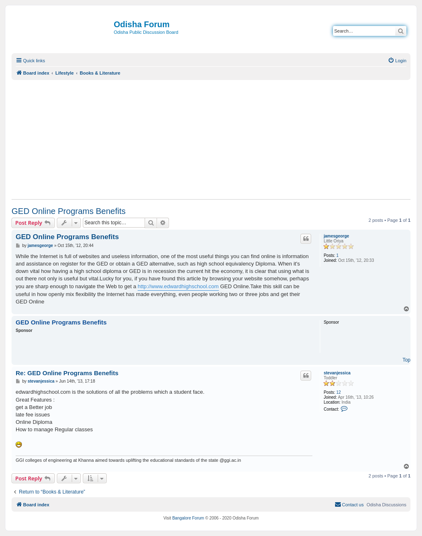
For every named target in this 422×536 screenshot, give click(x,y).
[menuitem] (397, 61)
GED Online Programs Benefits (69, 211)
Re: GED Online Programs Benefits (67, 372)
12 (338, 392)
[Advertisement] (211, 139)
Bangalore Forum (188, 518)
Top (406, 360)
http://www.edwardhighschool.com (178, 286)
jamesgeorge (336, 236)
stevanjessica (337, 373)
